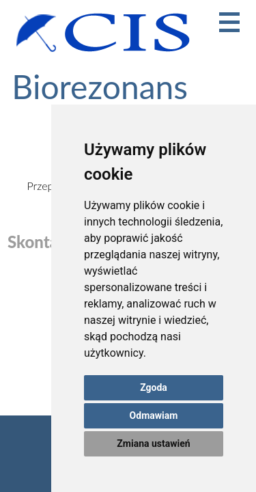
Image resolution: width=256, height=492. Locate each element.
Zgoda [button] (153, 387)
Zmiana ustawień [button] (153, 443)
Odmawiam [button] (154, 415)
